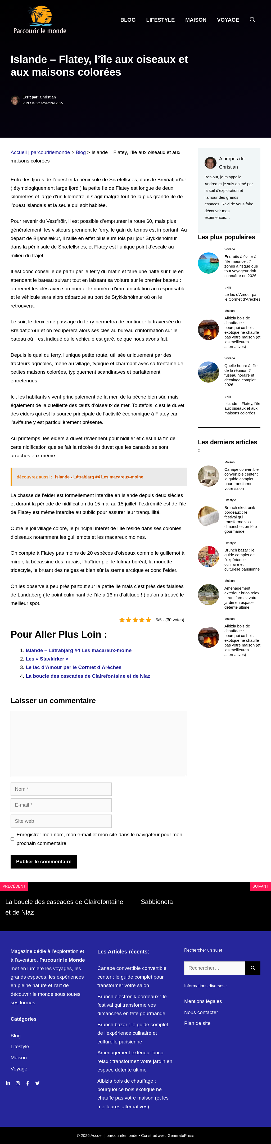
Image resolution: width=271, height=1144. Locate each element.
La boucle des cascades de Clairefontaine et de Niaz (88, 676)
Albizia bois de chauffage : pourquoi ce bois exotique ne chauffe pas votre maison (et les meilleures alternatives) (242, 332)
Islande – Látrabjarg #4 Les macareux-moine (79, 650)
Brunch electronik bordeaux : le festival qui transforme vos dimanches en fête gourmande (240, 519)
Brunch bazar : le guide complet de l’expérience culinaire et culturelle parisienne (242, 559)
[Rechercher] (252, 968)
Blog (128, 20)
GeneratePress (181, 1135)
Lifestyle (160, 20)
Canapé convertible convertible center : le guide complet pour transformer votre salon (241, 479)
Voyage (228, 20)
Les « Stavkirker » (47, 659)
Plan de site (197, 1023)
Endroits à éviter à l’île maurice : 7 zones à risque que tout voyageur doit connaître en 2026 (241, 266)
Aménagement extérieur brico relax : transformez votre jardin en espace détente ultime (241, 597)
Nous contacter (201, 1012)
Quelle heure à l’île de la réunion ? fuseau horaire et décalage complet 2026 (241, 375)
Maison (195, 20)
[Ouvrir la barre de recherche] (252, 20)
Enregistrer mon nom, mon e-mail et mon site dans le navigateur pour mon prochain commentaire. (99, 839)
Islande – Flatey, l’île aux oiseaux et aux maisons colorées (242, 408)
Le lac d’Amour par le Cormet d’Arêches (73, 667)
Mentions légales (203, 1001)
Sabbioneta (157, 901)
